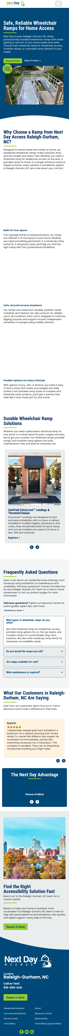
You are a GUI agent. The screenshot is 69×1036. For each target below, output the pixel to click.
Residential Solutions (14, 1008)
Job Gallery (10, 1023)
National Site (41, 1018)
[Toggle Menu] (58, 3)
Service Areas (11, 1018)
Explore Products (33, 61)
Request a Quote (15, 997)
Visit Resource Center (14, 610)
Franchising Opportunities (48, 1023)
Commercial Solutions (15, 1013)
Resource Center (43, 1013)
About (38, 1008)
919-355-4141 (13, 988)
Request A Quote (13, 61)
